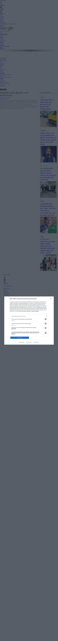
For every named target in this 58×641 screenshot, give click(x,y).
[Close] (51, 299)
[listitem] (29, 316)
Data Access (28, 342)
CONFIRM (19, 337)
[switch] (45, 319)
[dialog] (29, 320)
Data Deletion (21, 342)
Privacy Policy (36, 342)
